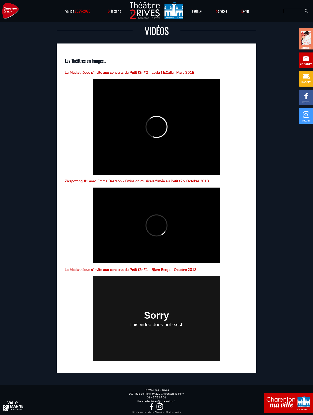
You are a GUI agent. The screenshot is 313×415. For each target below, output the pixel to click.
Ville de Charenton (156, 412)
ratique (196, 11)
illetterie (114, 11)
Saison (77, 11)
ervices (221, 11)
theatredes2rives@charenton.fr (156, 401)
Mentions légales (173, 412)
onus (245, 11)
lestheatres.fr (140, 412)
